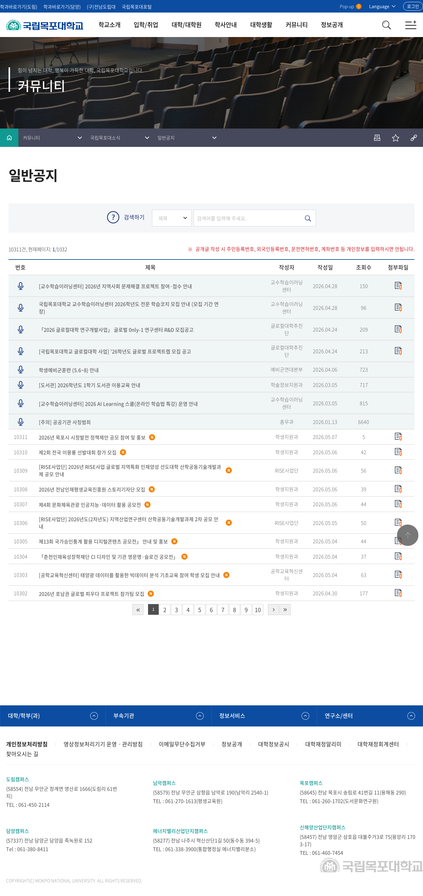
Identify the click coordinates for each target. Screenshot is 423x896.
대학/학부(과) (24, 715)
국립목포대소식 (105, 137)
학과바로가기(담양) (62, 6)
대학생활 (261, 24)
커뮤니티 (297, 24)
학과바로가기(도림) (18, 6)
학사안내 (226, 24)
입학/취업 (146, 24)
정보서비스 (232, 715)
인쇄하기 (377, 138)
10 (258, 610)
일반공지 (166, 137)
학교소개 (109, 24)
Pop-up (351, 6)
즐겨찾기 (395, 138)
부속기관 (123, 715)
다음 (273, 609)
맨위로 (407, 535)
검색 (386, 25)
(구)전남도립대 (101, 6)
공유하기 (414, 138)
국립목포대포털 (137, 6)
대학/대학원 (187, 24)
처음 (137, 609)
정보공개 (332, 24)
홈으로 (9, 138)
